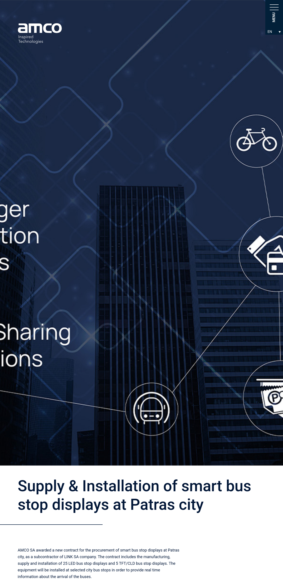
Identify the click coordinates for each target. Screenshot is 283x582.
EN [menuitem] (270, 32)
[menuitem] (274, 32)
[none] (274, 32)
